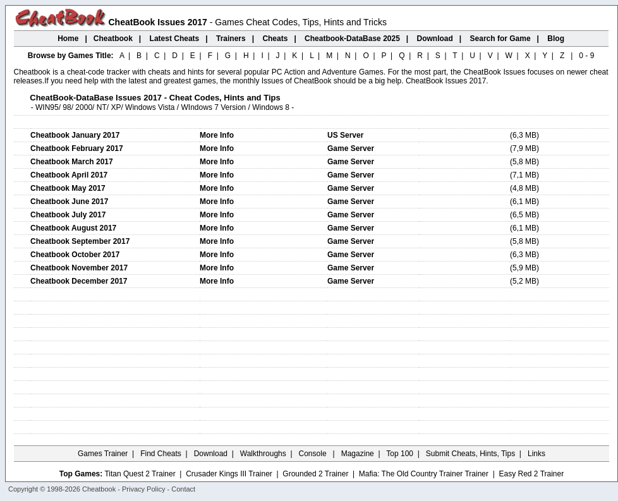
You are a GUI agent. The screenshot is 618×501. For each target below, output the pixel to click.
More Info (217, 135)
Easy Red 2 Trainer (531, 473)
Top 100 (399, 453)
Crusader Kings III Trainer (229, 473)
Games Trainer (103, 453)
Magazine (357, 453)
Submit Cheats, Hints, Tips (470, 453)
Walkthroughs (263, 453)
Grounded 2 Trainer (315, 473)
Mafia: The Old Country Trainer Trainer (423, 473)
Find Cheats (160, 453)
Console (314, 453)
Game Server (350, 148)
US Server (345, 135)
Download (210, 453)
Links (536, 453)
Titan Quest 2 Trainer (139, 473)
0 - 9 (586, 55)
